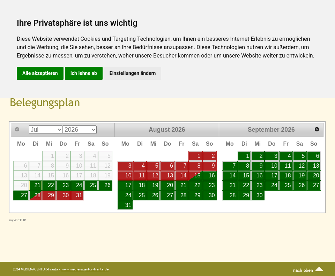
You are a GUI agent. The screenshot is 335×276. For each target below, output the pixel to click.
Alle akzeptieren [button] (40, 73)
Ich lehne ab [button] (83, 73)
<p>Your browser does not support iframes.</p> (169, 180)
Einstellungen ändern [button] (133, 73)
